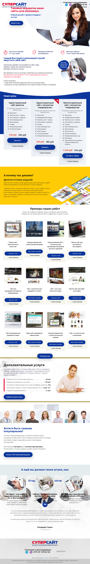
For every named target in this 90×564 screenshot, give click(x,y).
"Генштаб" (45, 558)
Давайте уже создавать (17, 23)
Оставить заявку (72, 156)
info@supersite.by (81, 7)
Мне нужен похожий (34, 251)
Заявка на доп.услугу (14, 397)
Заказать (17, 140)
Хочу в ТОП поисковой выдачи (18, 454)
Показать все (45, 356)
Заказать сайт (13, 253)
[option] (6, 416)
